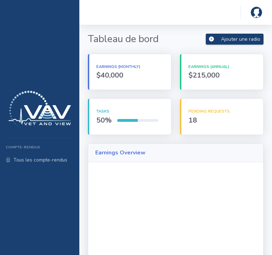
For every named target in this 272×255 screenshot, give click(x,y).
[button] (256, 12)
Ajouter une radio (234, 39)
